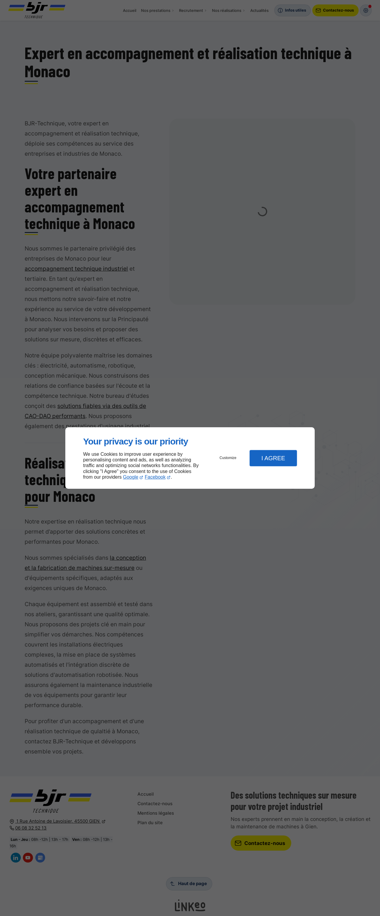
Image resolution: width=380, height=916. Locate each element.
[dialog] (190, 458)
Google (130, 477)
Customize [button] (228, 458)
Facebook (155, 477)
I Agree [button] (273, 458)
